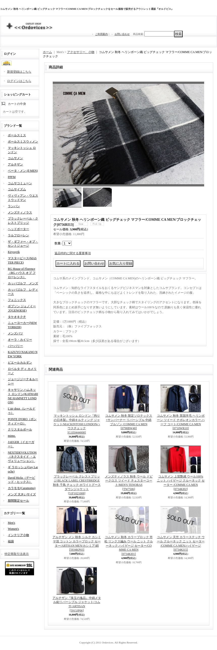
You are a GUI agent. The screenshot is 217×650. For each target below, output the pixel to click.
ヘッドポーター (18, 229)
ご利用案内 (101, 34)
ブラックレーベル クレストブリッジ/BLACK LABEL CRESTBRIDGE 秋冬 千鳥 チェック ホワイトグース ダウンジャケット (77, 485)
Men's (11, 523)
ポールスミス (17, 135)
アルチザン (15, 164)
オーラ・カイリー (20, 339)
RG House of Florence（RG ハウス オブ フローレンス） (22, 273)
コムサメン (15, 158)
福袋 (11, 541)
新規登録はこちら (19, 71)
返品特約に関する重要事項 (73, 253)
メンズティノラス (20, 212)
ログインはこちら (19, 81)
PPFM (12, 177)
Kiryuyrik (14, 252)
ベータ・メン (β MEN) (23, 170)
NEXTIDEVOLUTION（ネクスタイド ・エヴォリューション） (22, 457)
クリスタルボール (20, 429)
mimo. (12, 436)
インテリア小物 (18, 535)
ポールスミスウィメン (23, 141)
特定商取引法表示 (17, 554)
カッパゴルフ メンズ (23, 283)
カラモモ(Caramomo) (21, 488)
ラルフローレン (18, 235)
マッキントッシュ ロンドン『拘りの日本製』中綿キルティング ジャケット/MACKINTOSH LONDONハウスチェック (76, 424)
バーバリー (15, 346)
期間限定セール (18, 500)
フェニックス (17, 300)
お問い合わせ (122, 34)
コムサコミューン (20, 183)
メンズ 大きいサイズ (22, 494)
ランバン (14, 206)
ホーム (47, 52)
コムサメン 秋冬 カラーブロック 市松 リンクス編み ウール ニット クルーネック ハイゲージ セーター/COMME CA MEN (128, 545)
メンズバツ (15, 333)
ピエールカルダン (20, 362)
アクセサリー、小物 (80, 52)
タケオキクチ (17, 317)
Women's (13, 529)
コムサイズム (17, 189)
